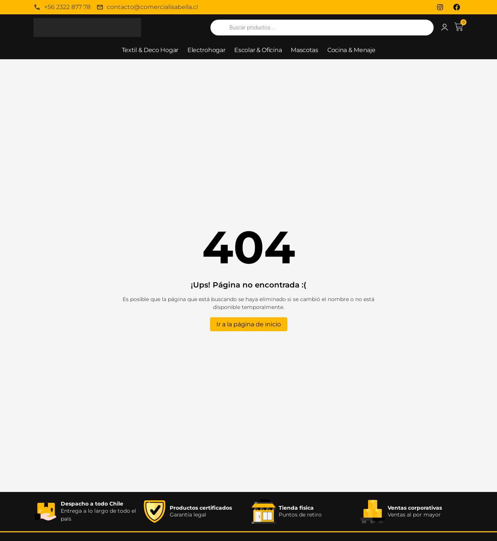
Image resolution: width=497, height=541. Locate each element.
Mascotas (304, 50)
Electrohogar (206, 50)
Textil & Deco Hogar (150, 50)
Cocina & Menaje (351, 50)
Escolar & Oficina (258, 50)
